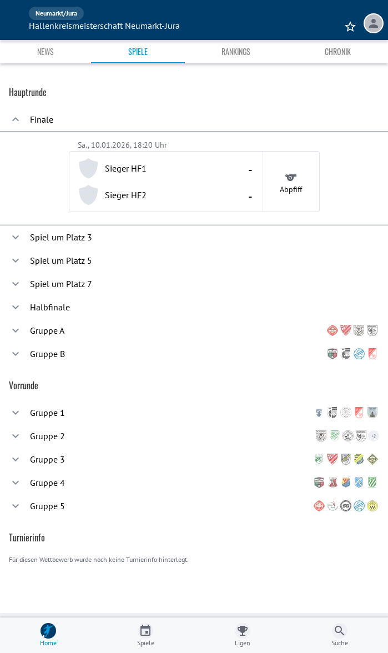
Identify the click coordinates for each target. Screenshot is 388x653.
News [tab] (45, 51)
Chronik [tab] (338, 51)
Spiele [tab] (138, 51)
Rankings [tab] (235, 51)
